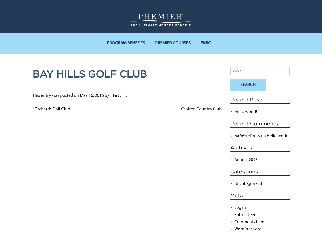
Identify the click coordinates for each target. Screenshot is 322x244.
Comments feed (249, 222)
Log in (240, 208)
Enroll (208, 43)
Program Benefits (126, 43)
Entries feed (245, 215)
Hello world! (245, 112)
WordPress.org (248, 229)
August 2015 (246, 160)
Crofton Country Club (201, 109)
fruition (118, 96)
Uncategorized (248, 184)
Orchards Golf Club (52, 109)
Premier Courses (173, 43)
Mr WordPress (247, 136)
